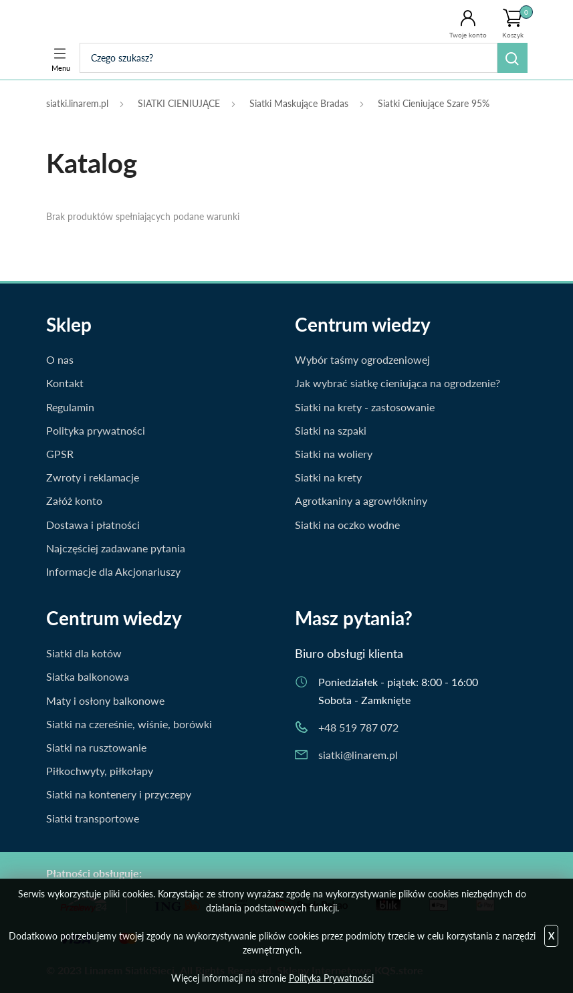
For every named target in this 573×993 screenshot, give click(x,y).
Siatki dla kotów (84, 653)
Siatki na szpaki (330, 430)
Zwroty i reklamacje (92, 477)
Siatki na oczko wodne (347, 524)
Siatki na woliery (333, 453)
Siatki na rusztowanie (96, 747)
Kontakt (65, 382)
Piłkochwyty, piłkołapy (99, 770)
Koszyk (517, 22)
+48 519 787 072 (358, 727)
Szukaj (512, 58)
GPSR (60, 453)
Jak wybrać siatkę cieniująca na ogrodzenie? (397, 382)
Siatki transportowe (92, 818)
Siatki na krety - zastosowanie (365, 407)
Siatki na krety (328, 477)
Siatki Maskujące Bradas (298, 103)
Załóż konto (74, 500)
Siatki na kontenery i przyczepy (118, 794)
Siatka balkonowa (87, 676)
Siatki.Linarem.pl (101, 21)
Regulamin (70, 407)
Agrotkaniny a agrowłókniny (361, 500)
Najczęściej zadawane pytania (115, 548)
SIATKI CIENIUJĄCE (179, 103)
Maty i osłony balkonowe (105, 700)
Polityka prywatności (95, 430)
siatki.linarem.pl (77, 103)
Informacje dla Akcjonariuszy (113, 571)
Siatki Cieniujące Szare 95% (433, 103)
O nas (60, 359)
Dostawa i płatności (93, 524)
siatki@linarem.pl (358, 754)
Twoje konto (468, 35)
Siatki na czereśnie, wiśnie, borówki (129, 724)
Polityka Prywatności (331, 978)
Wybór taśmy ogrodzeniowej (362, 359)
